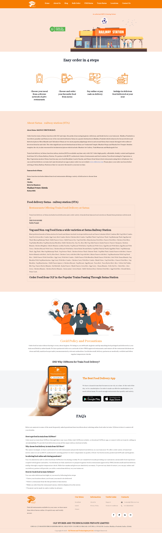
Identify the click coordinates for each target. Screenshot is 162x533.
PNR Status (88, 3)
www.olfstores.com (96, 162)
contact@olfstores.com (127, 502)
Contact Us (126, 3)
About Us (57, 3)
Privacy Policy (94, 506)
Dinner (77, 509)
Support (108, 502)
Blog (66, 3)
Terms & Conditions (112, 506)
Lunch (77, 506)
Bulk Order (76, 3)
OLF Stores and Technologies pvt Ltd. (81, 531)
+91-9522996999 (127, 506)
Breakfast (78, 502)
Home (47, 3)
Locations (114, 3)
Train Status (102, 3)
